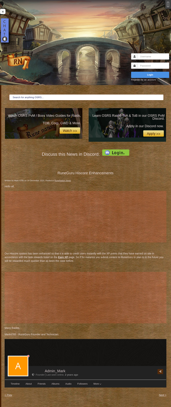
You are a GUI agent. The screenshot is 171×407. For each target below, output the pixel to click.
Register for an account (143, 79)
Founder (38, 374)
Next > (162, 395)
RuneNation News (62, 180)
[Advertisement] (85, 216)
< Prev (8, 395)
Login (150, 75)
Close (2, 11)
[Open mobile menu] (168, 4)
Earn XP (63, 257)
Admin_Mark (55, 371)
